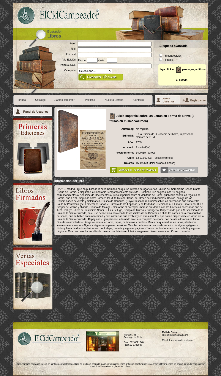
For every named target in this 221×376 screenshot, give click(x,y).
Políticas (90, 99)
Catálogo (40, 99)
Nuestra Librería (114, 99)
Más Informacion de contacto (177, 340)
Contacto (138, 99)
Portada (21, 99)
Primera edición (170, 55)
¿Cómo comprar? (64, 99)
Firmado (166, 59)
